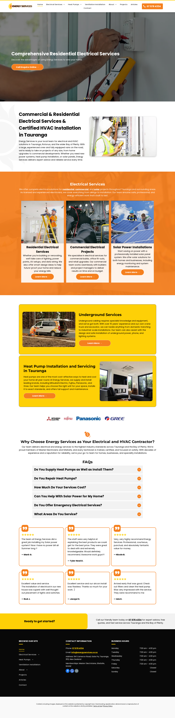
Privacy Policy (108, 706)
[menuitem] (40, 4)
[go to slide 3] (88, 98)
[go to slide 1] (84, 98)
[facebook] (68, 671)
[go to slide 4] (90, 98)
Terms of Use (97, 706)
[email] (77, 671)
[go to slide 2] (86, 98)
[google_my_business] (72, 671)
